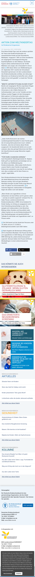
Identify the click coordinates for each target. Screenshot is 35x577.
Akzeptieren (18, 573)
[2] (25, 185)
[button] (11, 249)
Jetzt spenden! (27, 505)
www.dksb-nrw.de (10, 520)
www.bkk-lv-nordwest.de (12, 548)
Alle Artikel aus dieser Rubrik (11, 403)
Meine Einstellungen (8, 573)
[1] (6, 68)
